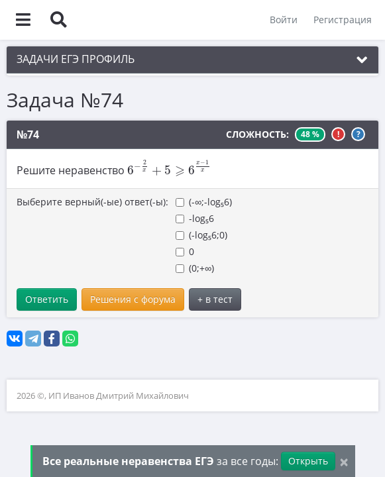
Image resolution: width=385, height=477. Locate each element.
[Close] (344, 461)
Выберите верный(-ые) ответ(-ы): (92, 201)
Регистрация (342, 19)
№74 (28, 134)
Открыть (308, 460)
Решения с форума (133, 299)
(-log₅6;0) (201, 235)
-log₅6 (195, 218)
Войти (284, 19)
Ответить (46, 299)
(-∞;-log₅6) (204, 201)
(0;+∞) (195, 268)
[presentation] (169, 168)
